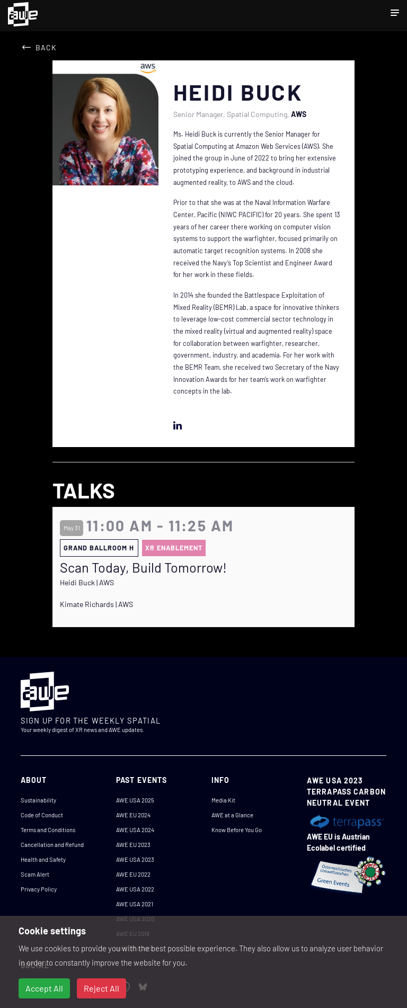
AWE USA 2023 (135, 859)
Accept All (44, 988)
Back (46, 47)
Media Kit (223, 800)
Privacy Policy (39, 889)
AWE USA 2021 (134, 903)
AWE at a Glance (232, 814)
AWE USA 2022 (135, 889)
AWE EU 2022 (133, 874)
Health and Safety (43, 859)
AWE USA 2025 (135, 800)
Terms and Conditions (48, 829)
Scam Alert (35, 874)
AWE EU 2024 (133, 814)
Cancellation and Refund (52, 844)
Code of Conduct (42, 814)
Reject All (101, 988)
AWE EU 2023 (133, 844)
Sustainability (38, 800)
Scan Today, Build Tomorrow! (143, 567)
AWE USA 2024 (135, 829)
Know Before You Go (236, 829)
